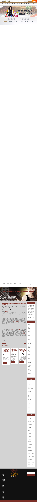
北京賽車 (29, 383)
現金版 (28, 392)
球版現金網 (19, 283)
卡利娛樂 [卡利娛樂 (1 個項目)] (29, 430)
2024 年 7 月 (29, 332)
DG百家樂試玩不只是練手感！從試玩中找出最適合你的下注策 (31, 315)
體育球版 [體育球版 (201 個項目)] (29, 465)
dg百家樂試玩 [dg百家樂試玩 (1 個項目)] (29, 421)
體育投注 (11, 283)
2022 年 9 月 (29, 346)
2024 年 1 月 (29, 338)
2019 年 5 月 (29, 365)
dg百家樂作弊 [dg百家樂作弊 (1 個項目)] (29, 418)
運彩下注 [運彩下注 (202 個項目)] (33, 461)
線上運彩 (15, 283)
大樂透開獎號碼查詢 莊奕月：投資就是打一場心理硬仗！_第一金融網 (22, 350)
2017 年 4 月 (29, 369)
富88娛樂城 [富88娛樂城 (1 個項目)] (29, 442)
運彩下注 (29, 406)
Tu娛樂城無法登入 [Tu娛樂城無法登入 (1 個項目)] (30, 424)
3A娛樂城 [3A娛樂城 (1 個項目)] (32, 416)
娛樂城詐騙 (3, 479)
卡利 (11, 469)
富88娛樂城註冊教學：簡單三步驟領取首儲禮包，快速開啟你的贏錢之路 (31, 309)
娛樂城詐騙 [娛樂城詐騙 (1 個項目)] (29, 438)
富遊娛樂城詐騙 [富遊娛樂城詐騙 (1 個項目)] (30, 444)
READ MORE (5, 363)
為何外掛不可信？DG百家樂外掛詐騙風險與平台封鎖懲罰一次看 (31, 312)
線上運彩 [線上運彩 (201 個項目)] (29, 461)
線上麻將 (6, 314)
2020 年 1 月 (29, 357)
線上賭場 (23, 331)
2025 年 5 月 (29, 327)
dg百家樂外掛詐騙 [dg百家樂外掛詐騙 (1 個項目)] (30, 419)
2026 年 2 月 (29, 324)
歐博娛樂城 (29, 391)
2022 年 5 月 (29, 347)
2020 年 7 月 (29, 350)
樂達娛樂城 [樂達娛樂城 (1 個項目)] (29, 447)
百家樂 (15, 322)
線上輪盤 (24, 333)
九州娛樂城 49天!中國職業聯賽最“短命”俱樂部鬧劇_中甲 (14, 350)
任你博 (28, 381)
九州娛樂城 (12, 329)
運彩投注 (29, 407)
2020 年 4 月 (29, 354)
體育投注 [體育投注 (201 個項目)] (33, 464)
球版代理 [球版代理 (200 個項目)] (29, 453)
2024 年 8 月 (29, 331)
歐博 (15, 469)
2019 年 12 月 (29, 358)
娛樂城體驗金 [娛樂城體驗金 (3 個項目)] (29, 441)
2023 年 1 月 (29, 343)
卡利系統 (13, 469)
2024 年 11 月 (29, 328)
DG (12, 470)
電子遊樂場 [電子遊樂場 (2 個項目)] (29, 464)
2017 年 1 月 (29, 373)
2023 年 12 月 (29, 339)
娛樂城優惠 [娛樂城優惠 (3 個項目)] (29, 433)
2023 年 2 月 (29, 342)
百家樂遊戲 (3, 490)
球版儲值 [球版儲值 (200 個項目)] (33, 453)
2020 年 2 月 (29, 355)
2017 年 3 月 (29, 370)
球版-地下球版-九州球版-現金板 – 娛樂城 (18, 292)
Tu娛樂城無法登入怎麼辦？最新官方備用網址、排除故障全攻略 (31, 306)
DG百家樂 (14, 470)
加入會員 (4, 283)
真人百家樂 (19, 329)
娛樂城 (3, 475)
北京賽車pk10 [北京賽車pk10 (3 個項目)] (29, 427)
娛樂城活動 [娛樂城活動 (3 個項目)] (29, 436)
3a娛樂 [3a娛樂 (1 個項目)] (29, 416)
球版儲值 (29, 395)
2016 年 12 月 (29, 374)
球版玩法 (3, 486)
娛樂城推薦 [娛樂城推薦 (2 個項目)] (29, 435)
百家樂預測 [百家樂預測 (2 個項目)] (32, 456)
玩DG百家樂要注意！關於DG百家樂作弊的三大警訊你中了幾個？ (31, 318)
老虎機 (28, 404)
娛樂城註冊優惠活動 (30, 388)
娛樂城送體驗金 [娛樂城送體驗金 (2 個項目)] (30, 439)
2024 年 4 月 (29, 335)
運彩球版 (3, 496)
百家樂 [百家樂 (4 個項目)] (29, 456)
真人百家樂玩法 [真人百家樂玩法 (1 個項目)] (30, 459)
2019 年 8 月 (29, 361)
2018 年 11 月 (29, 366)
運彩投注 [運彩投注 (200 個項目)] (29, 462)
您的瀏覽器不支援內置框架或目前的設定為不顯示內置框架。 (18, 12)
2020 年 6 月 (29, 351)
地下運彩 (29, 384)
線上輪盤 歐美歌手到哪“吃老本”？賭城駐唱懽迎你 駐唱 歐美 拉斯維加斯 (6, 351)
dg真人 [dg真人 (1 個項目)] (33, 421)
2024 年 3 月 (29, 336)
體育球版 (8, 283)
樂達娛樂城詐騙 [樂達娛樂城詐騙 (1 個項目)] (30, 450)
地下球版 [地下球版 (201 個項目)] (33, 430)
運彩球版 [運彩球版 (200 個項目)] (33, 462)
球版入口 (29, 396)
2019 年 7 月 (29, 362)
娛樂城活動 (29, 387)
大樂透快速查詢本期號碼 (16, 321)
